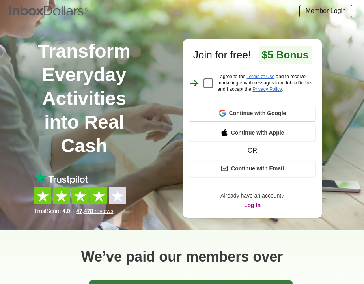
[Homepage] (49, 11)
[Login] (325, 11)
